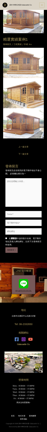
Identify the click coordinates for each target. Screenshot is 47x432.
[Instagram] (23, 339)
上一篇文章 (23, 146)
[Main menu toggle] (41, 5)
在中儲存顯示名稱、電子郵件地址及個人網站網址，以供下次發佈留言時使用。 (23, 241)
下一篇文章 (23, 154)
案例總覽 (32, 416)
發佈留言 (7, 44)
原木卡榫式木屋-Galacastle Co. (20, 5)
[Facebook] (16, 339)
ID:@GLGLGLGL (23, 284)
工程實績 (18, 44)
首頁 (13, 416)
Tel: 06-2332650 (23, 324)
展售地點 (23, 419)
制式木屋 (21, 416)
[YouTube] (30, 339)
